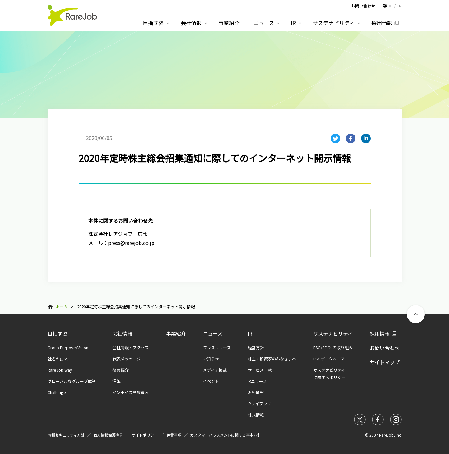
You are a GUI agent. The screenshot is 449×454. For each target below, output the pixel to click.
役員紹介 (120, 370)
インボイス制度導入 (130, 392)
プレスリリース (217, 348)
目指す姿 (57, 333)
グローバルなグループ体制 (72, 381)
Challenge (57, 392)
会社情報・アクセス (130, 348)
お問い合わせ (385, 347)
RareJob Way (60, 370)
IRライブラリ (259, 403)
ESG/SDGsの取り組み (333, 348)
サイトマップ (385, 362)
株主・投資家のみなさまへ (272, 359)
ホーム (62, 307)
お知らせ (211, 359)
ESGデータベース (329, 359)
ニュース (212, 333)
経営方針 (256, 348)
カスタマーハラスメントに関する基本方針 (225, 435)
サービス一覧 (260, 370)
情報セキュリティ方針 (66, 435)
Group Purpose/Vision (68, 348)
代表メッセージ (126, 359)
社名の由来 (58, 359)
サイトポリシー (145, 435)
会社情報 (122, 333)
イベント (211, 381)
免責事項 (174, 435)
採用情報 (380, 333)
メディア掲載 (215, 370)
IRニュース (257, 381)
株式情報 (256, 415)
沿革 (116, 381)
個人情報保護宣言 (108, 435)
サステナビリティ (333, 333)
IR (250, 333)
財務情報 (256, 392)
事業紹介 (176, 333)
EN (399, 6)
